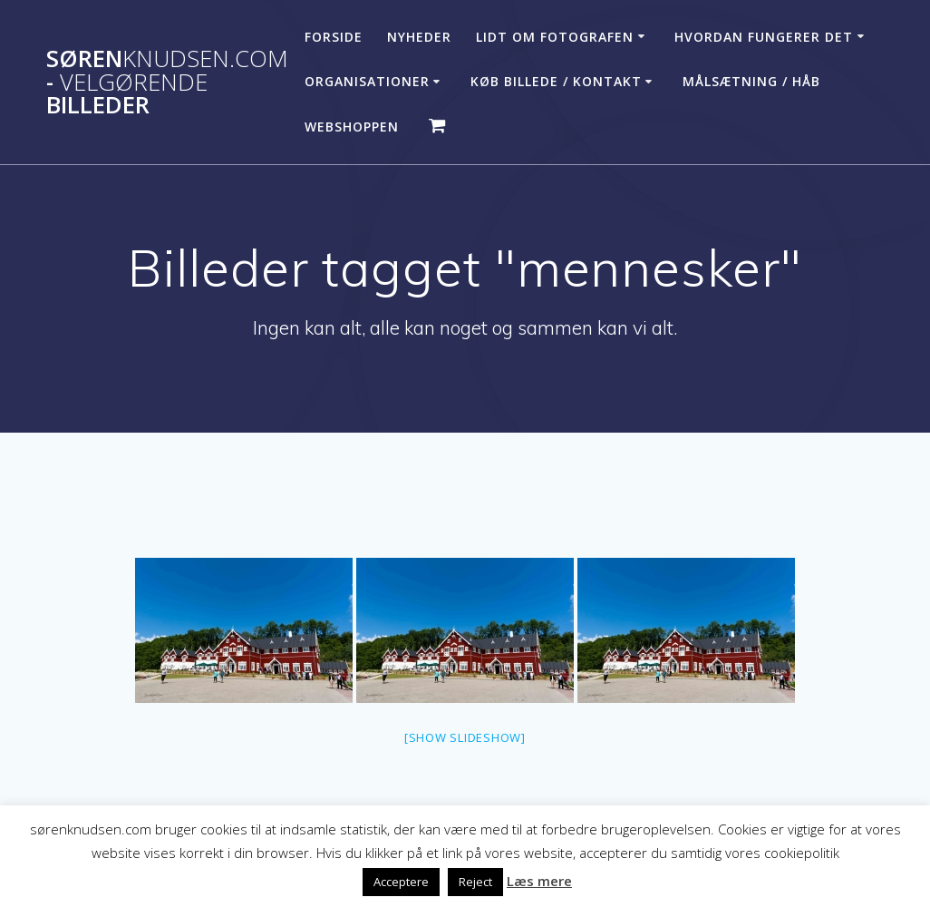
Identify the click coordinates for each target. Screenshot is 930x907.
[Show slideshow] (465, 737)
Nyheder (419, 36)
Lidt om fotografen (555, 36)
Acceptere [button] (401, 881)
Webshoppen (352, 126)
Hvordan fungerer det (763, 36)
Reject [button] (475, 881)
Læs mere (539, 881)
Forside (334, 36)
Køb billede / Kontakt (556, 81)
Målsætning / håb (751, 81)
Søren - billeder (167, 82)
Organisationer (367, 81)
